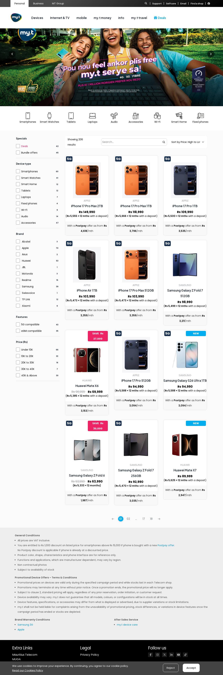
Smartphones (29, 171)
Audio (24, 216)
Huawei (26, 260)
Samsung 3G (25, 624)
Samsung (27, 286)
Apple (25, 248)
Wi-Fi (24, 210)
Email (183, 3)
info (121, 18)
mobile (81, 18)
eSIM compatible (31, 331)
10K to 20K (27, 356)
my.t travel (139, 18)
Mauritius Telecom (24, 655)
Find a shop (197, 3)
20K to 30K (27, 362)
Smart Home (29, 184)
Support (157, 3)
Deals (160, 18)
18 (151, 519)
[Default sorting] (186, 142)
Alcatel (26, 241)
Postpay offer (166, 545)
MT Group (58, 3)
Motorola (27, 273)
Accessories (28, 223)
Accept (191, 668)
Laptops (26, 197)
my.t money (102, 18)
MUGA (16, 659)
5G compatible (30, 324)
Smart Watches (30, 178)
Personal (19, 3)
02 (128, 519)
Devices (37, 18)
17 (144, 519)
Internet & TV (60, 18)
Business (38, 3)
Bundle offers (29, 152)
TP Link (26, 299)
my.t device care (127, 624)
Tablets (25, 190)
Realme (26, 280)
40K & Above (29, 375)
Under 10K (27, 349)
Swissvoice (28, 293)
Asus (25, 254)
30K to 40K (27, 369)
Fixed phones (29, 203)
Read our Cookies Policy (27, 670)
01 (120, 519)
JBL (24, 267)
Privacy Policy (89, 655)
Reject (171, 668)
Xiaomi (26, 306)
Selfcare (171, 3)
